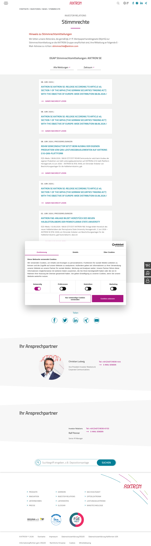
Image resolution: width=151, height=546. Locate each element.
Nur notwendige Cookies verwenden (75, 298)
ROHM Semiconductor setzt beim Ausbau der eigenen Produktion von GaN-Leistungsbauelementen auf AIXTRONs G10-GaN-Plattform (74, 149)
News (44, 9)
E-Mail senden (109, 364)
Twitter (65, 320)
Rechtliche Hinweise (57, 543)
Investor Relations (66, 496)
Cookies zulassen (108, 299)
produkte (33, 492)
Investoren (35, 9)
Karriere (62, 492)
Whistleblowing (85, 543)
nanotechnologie (95, 505)
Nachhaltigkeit (93, 492)
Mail (97, 320)
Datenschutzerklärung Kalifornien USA (103, 536)
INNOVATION (34, 496)
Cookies (72, 543)
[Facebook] (132, 3)
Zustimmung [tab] (42, 252)
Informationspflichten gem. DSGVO (32, 543)
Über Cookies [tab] (109, 252)
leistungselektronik (96, 501)
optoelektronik (94, 496)
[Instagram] (137, 3)
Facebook (54, 320)
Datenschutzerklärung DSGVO (73, 536)
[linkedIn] (141, 3)
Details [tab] (75, 252)
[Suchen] (118, 3)
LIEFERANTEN (63, 501)
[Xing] (146, 3)
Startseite (41, 536)
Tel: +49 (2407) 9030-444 (110, 361)
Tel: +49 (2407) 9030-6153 (97, 428)
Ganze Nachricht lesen (55, 101)
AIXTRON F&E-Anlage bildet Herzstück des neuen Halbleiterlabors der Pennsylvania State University (70, 219)
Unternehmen (35, 501)
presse (32, 505)
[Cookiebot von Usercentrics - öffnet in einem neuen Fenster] (114, 245)
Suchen (106, 462)
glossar (61, 505)
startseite (24, 9)
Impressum (53, 536)
